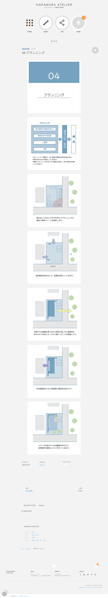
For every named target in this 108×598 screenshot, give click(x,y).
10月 (33, 541)
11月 (33, 536)
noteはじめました (25, 596)
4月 (41, 541)
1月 (33, 533)
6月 (37, 541)
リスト (66, 466)
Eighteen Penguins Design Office (94, 588)
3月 (44, 541)
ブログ (26, 50)
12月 (33, 538)
